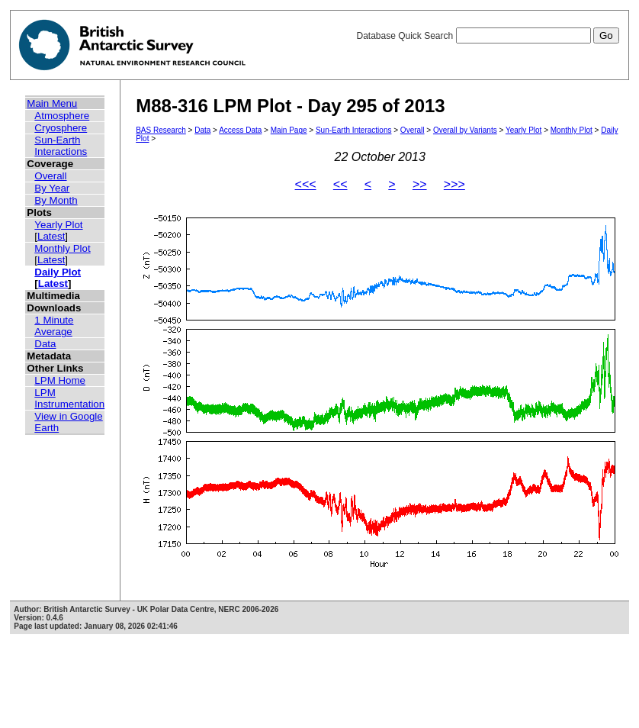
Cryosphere (60, 128)
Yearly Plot (58, 224)
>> (420, 184)
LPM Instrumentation (69, 398)
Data (45, 344)
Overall (50, 176)
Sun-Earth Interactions (60, 145)
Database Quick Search (487, 36)
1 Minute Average (53, 325)
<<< (305, 184)
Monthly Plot (62, 248)
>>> (454, 184)
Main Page (289, 130)
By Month (55, 200)
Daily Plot (57, 272)
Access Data (240, 130)
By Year (51, 188)
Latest (51, 236)
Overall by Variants (465, 130)
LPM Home (59, 380)
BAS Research (161, 130)
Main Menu (52, 103)
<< (340, 184)
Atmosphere (61, 115)
